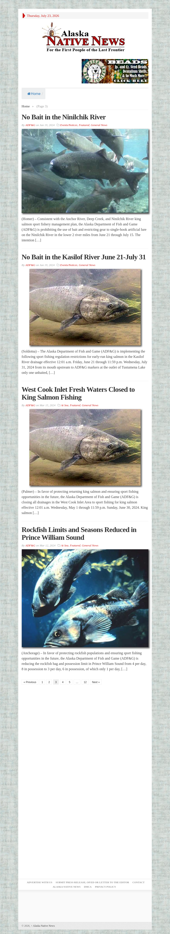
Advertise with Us (39, 882)
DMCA (87, 886)
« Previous (30, 682)
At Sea (65, 405)
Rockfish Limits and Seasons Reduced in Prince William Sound (79, 533)
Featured (84, 125)
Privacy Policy (105, 886)
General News (99, 125)
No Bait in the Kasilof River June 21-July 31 (84, 257)
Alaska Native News (43, 925)
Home (33, 94)
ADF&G (30, 125)
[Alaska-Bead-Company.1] (115, 71)
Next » (96, 682)
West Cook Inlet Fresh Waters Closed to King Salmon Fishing (78, 393)
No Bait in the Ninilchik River (64, 117)
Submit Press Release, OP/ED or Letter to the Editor (92, 882)
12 (85, 682)
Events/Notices (68, 125)
